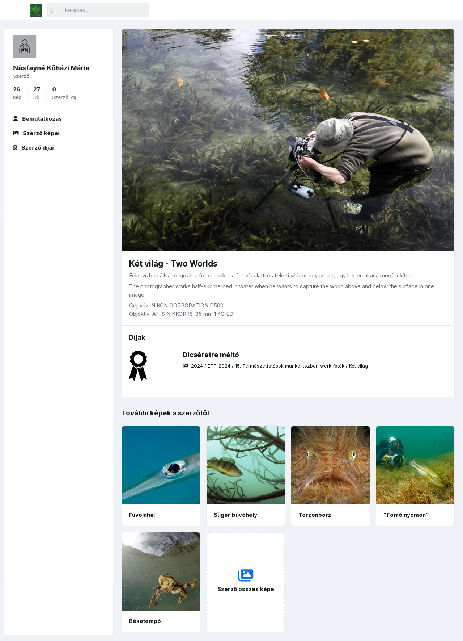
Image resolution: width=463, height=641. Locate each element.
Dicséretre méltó (211, 355)
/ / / (275, 366)
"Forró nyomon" (406, 514)
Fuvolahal (142, 514)
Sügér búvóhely (235, 514)
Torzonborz (314, 514)
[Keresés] (98, 10)
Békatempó (145, 620)
